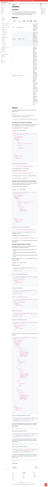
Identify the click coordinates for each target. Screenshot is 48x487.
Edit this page (14, 463)
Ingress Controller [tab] (23, 130)
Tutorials (2, 11)
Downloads (24, 3)
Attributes (41, 6)
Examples (41, 7)
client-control (4, 46)
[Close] (47, 1)
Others (2, 59)
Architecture (2, 10)
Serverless (3, 50)
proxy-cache (3, 30)
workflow (3, 47)
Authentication (4, 19)
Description (41, 5)
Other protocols (4, 51)
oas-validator (4, 34)
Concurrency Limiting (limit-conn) (6, 25)
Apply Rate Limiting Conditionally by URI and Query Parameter (43, 11)
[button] (40, 3)
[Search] (45, 4)
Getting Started (3, 7)
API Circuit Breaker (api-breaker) (5, 38)
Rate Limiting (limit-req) (5, 23)
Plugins (2, 14)
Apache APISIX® (3, 3)
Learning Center (9, 3)
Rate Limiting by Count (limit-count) (6, 27)
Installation (2, 8)
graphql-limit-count (4, 29)
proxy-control (4, 43)
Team (29, 3)
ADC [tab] (17, 130)
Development (2, 55)
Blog (17, 3)
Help (27, 3)
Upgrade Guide (3, 62)
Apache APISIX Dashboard (4, 54)
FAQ (1, 58)
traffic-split (3, 39)
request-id (3, 42)
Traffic (2, 22)
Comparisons (14, 3)
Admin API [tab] (14, 130)
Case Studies (20, 3)
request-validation (4, 33)
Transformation (3, 18)
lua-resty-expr (35, 39)
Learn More (32, 0)
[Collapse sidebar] (5, 469)
